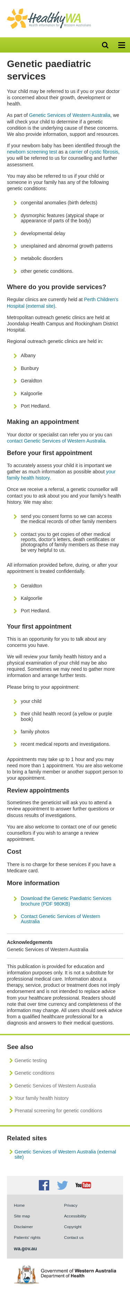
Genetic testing (31, 1060)
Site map (22, 1216)
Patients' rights (27, 1237)
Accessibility (75, 1216)
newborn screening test (32, 152)
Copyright (72, 1226)
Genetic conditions (34, 1073)
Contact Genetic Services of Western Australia (60, 919)
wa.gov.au (25, 1248)
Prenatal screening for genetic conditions (58, 1110)
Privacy (71, 1205)
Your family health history (42, 1098)
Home (19, 1205)
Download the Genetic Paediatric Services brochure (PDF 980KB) (66, 901)
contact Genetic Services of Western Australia (56, 441)
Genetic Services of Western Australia (69, 115)
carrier (76, 152)
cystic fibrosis (103, 152)
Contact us (74, 1237)
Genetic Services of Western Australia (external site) (65, 1154)
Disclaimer (23, 1226)
